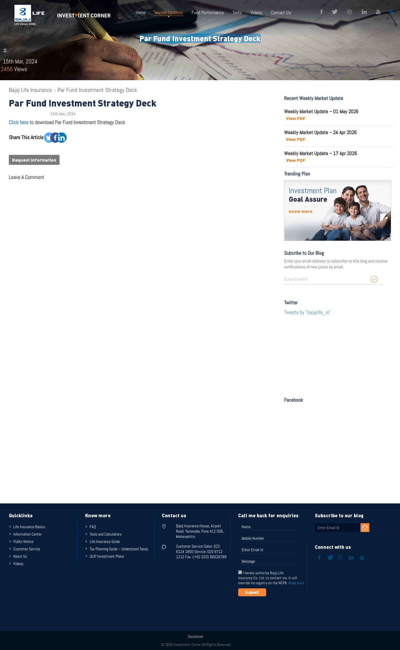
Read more (296, 582)
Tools (237, 12)
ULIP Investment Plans (107, 556)
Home (141, 12)
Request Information (34, 159)
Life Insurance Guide (105, 541)
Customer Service (26, 548)
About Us (20, 556)
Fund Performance (208, 12)
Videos (256, 12)
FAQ (93, 526)
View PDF (295, 118)
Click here (18, 122)
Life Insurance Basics (29, 526)
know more (300, 211)
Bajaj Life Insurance (30, 90)
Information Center (27, 534)
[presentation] (283, 610)
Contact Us (281, 12)
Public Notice (23, 541)
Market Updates (168, 12)
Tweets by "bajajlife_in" (307, 312)
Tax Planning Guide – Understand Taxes (119, 548)
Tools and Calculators (105, 534)
